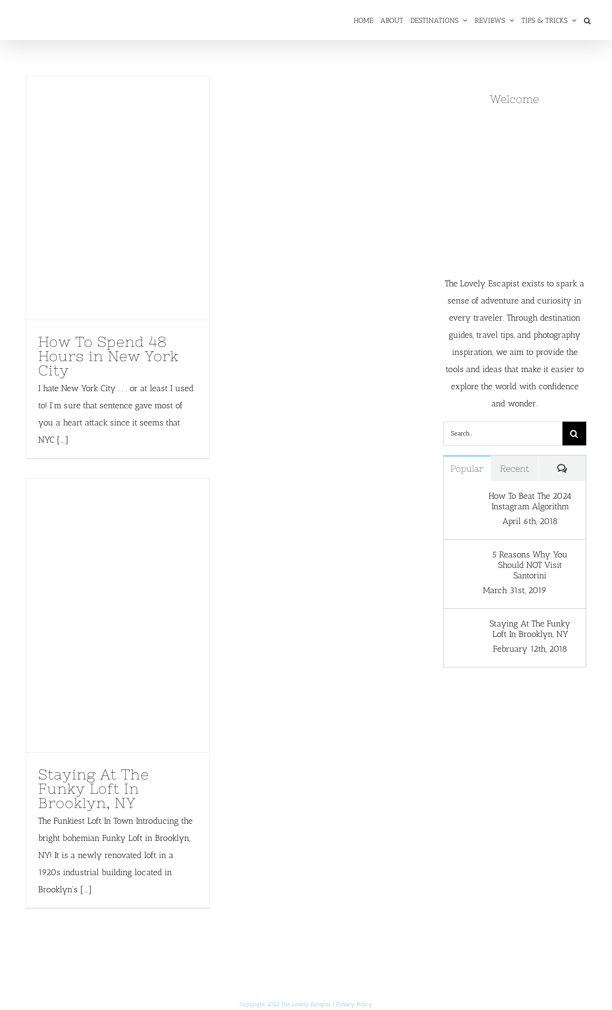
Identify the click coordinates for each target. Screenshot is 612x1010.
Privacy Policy (354, 1004)
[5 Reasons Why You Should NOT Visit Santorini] (463, 558)
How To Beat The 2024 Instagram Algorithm (530, 501)
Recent (514, 469)
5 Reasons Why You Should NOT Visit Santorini (530, 565)
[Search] (574, 433)
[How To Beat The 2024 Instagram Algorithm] (463, 499)
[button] (587, 20)
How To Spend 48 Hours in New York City (108, 355)
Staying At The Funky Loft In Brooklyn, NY (93, 788)
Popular (466, 469)
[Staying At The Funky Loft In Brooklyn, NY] (463, 627)
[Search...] (502, 433)
